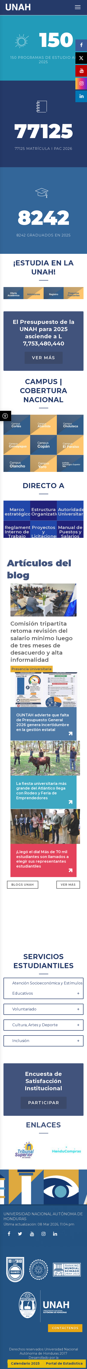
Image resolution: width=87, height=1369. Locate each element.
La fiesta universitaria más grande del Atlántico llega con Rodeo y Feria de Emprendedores (41, 809)
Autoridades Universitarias (70, 526)
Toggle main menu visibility (78, 4)
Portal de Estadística (64, 1363)
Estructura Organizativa (43, 526)
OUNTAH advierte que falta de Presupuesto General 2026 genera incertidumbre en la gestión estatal (42, 741)
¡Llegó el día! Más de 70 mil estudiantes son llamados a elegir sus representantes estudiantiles (42, 877)
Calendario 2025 (25, 1363)
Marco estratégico (17, 526)
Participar (43, 1121)
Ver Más (43, 376)
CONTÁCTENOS (65, 1328)
